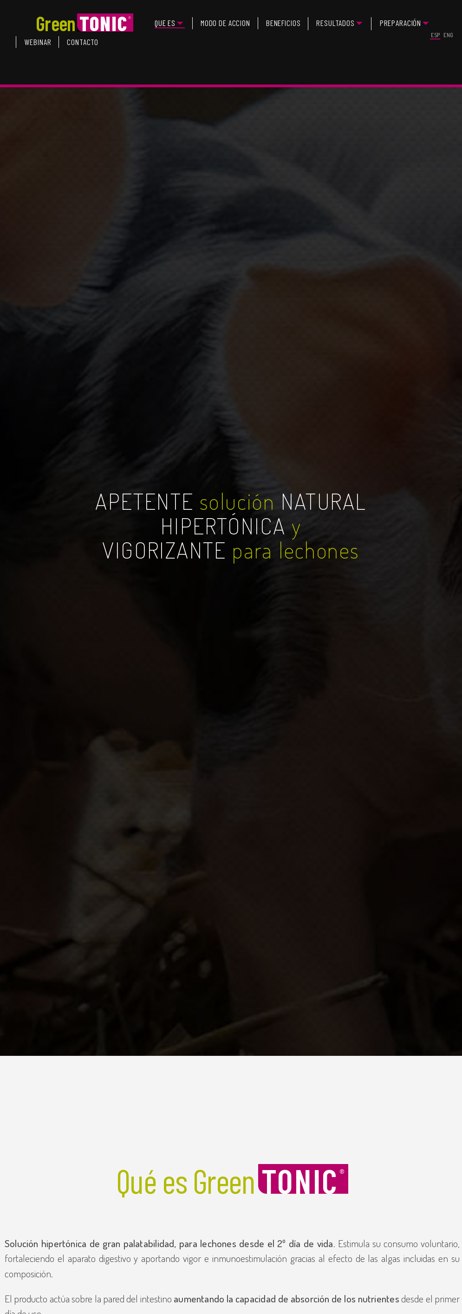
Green (84, 24)
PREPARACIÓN (401, 22)
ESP (435, 35)
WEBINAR (37, 41)
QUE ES (165, 22)
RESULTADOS (335, 22)
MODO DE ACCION (225, 22)
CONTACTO (82, 41)
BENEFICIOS (283, 22)
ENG (448, 35)
